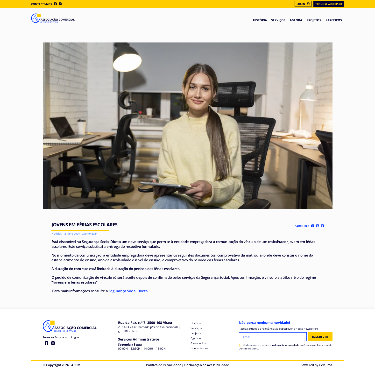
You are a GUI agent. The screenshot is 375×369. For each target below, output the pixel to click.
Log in (75, 337)
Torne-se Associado (328, 4)
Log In (303, 4)
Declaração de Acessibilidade (206, 365)
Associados (198, 343)
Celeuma (326, 365)
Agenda (196, 338)
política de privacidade (285, 345)
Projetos (196, 333)
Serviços (196, 328)
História (196, 323)
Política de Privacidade (163, 365)
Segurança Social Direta (128, 290)
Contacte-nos (41, 4)
